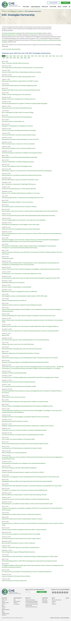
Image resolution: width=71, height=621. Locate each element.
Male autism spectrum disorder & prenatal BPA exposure (17, 108)
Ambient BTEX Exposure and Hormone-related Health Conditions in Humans (22, 519)
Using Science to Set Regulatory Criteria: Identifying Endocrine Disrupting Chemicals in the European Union (30, 477)
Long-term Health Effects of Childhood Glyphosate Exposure (18, 162)
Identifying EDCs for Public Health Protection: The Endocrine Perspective (21, 514)
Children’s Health (5, 602)
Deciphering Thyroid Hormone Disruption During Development (18, 382)
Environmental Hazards (30, 600)
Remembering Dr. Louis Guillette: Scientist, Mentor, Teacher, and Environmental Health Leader (27, 504)
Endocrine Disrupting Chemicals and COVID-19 (14, 300)
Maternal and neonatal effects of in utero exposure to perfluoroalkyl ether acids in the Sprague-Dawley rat (30, 326)
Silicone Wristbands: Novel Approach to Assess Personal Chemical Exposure (22, 349)
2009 (3, 58)
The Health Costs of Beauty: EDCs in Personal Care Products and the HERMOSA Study (24, 490)
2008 (7, 58)
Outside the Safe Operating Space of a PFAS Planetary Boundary (19, 189)
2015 (43, 56)
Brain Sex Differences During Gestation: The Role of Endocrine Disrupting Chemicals (24, 495)
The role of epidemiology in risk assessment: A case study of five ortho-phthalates (24, 220)
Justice (3, 608)
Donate (65, 2)
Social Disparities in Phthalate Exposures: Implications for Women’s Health (22, 448)
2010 (61, 56)
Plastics (3, 612)
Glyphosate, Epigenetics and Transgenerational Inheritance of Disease (20, 353)
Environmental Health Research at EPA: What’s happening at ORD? (19, 85)
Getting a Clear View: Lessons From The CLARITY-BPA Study (18, 344)
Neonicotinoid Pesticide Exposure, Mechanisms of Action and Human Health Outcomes (25, 444)
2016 (39, 56)
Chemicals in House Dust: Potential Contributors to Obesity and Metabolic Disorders (24, 430)
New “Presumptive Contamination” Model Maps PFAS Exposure (19, 184)
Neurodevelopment (5, 609)
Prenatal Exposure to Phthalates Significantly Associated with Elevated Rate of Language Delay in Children (30, 377)
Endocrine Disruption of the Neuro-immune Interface (16, 576)
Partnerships (44, 600)
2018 (32, 56)
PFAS (3, 611)
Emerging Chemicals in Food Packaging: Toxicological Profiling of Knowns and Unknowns (25, 417)
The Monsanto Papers (7, 258)
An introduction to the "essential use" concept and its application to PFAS (21, 273)
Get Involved (53, 2)
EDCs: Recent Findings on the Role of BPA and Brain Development (19, 468)
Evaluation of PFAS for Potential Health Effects (14, 373)
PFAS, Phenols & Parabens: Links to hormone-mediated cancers (19, 148)
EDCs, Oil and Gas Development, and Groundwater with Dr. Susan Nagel (21, 534)
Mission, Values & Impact (57, 600)
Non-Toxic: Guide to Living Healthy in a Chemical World (16, 287)
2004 (21, 58)
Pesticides (4, 615)
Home (3, 11)
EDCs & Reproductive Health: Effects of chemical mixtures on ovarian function (22, 68)
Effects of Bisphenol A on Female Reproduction (14, 453)
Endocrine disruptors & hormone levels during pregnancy (17, 117)
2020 (25, 56)
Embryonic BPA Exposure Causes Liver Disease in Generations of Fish (20, 180)
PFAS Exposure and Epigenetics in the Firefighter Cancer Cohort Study (20, 224)
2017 (36, 56)
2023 (14, 56)
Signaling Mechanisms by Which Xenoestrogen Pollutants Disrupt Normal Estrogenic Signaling (27, 481)
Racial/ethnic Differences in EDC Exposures (13, 282)
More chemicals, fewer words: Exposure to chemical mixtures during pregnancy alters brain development (30, 211)
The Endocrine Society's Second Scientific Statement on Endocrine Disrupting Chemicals (25, 499)
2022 (18, 56)
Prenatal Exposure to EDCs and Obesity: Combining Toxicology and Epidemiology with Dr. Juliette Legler (30, 556)
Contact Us (54, 604)
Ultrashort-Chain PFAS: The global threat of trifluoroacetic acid (18, 99)
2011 (57, 56)
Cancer (3, 601)
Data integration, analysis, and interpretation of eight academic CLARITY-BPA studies (24, 296)
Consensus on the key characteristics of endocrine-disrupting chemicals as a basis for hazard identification (30, 331)
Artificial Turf (4, 600)
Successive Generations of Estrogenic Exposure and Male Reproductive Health (23, 435)
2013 (50, 56)
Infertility (4, 606)
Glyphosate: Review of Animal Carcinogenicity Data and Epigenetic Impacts (22, 305)
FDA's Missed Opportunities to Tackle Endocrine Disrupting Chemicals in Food (22, 198)
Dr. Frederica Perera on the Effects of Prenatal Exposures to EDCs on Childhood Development (26, 572)
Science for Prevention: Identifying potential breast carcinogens (19, 130)
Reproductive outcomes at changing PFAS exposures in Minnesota (19, 291)
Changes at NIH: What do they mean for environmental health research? (21, 90)
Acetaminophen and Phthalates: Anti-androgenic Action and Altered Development (24, 463)
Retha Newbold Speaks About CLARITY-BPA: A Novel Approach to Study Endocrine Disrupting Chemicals (29, 561)
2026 (3, 56)
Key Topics (26, 6)
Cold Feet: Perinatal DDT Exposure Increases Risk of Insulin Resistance (20, 547)
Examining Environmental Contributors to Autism (15, 421)
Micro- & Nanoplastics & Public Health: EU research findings (18, 112)
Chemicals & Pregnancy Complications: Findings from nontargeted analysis (22, 153)
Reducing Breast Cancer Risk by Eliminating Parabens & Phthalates (19, 157)
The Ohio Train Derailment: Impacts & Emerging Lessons (17, 166)
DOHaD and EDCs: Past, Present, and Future (13, 397)
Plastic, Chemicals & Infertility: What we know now (15, 63)
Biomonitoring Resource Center (10, 35)
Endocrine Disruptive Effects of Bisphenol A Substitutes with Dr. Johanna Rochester (24, 529)
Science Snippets (17, 601)
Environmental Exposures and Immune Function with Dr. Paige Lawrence (21, 538)
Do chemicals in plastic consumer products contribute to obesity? (19, 206)
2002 (29, 58)
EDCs (3, 605)
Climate (3, 604)
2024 (11, 56)
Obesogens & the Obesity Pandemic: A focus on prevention (17, 202)
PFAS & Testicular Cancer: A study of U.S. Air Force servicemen (18, 144)
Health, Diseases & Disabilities (31, 601)
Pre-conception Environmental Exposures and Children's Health (19, 386)
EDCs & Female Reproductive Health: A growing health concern (18, 77)
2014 (46, 56)
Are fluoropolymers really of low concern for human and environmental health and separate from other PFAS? (31, 278)
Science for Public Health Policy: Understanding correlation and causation (21, 72)
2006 (14, 58)
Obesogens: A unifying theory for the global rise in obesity (17, 126)
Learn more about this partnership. (11, 49)
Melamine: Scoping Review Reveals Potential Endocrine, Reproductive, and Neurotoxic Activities (27, 426)
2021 (21, 56)
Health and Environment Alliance (34, 33)
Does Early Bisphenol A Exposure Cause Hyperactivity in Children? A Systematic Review (25, 401)
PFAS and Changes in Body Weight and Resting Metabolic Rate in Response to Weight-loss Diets (27, 406)
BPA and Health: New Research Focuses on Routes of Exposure (18, 543)
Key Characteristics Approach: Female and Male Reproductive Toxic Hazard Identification (25, 340)
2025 (7, 56)
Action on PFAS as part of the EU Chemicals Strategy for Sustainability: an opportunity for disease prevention (31, 269)
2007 (11, 58)
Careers (53, 602)
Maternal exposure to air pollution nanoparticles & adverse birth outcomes (22, 175)
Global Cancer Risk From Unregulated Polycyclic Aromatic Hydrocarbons (21, 229)
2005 (18, 58)
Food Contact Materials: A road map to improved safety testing (18, 135)
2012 (54, 56)
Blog (14, 600)
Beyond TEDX (5, 335)
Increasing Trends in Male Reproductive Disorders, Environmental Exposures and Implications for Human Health (32, 486)
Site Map (52, 617)
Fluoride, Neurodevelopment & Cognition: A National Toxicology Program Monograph (24, 103)
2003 (25, 58)
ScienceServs (44, 601)
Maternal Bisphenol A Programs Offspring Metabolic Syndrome (18, 552)
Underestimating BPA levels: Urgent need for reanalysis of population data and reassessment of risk (28, 316)
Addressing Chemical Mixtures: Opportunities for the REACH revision (20, 81)
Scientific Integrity (5, 613)
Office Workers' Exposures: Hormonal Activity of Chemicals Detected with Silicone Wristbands (27, 171)
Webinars (21, 11)
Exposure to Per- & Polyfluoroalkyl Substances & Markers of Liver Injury (21, 193)
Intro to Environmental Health (31, 602)
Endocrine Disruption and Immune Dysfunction (14, 581)
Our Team (54, 601)
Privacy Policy (57, 617)
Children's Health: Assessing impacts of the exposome (16, 94)
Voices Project (45, 602)
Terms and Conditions (65, 617)
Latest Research (35, 6)
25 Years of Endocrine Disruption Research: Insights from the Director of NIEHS (23, 472)
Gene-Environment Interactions (32, 604)
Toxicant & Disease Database (31, 606)
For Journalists (16, 604)
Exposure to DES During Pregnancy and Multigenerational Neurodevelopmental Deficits (25, 362)
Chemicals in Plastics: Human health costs (13, 121)
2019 (29, 56)
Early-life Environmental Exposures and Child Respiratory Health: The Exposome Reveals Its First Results (30, 358)
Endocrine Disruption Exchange (12, 33)
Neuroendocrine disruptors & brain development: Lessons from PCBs (20, 139)
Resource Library (29, 605)
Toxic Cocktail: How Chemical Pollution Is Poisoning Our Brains (18, 439)
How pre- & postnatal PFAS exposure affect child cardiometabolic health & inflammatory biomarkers (28, 215)
